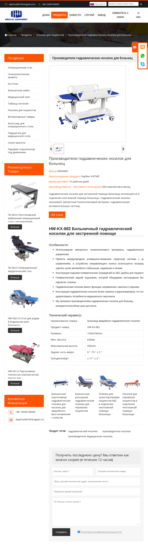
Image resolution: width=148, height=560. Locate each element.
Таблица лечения (18, 103)
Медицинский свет (19, 97)
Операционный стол (20, 67)
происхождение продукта (65, 176)
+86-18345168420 (50, 4)
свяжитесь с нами (120, 15)
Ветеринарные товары (21, 117)
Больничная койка (19, 90)
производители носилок (116, 431)
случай (89, 15)
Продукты (59, 15)
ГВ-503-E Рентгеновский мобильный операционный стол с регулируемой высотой (24, 218)
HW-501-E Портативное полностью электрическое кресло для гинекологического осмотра (23, 375)
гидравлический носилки (83, 431)
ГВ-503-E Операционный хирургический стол (22, 269)
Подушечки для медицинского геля (19, 135)
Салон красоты (16, 142)
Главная (10, 35)
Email (57, 215)
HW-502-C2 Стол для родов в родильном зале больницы (23, 322)
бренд (53, 171)
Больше (14, 226)
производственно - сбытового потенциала (75, 187)
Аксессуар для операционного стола (20, 125)
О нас (138, 15)
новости (75, 15)
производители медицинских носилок (90, 436)
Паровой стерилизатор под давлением (21, 151)
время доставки (59, 181)
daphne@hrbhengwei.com (22, 4)
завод (102, 15)
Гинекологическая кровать (18, 76)
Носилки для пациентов (50, 35)
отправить (61, 532)
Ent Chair (13, 84)
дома (46, 15)
